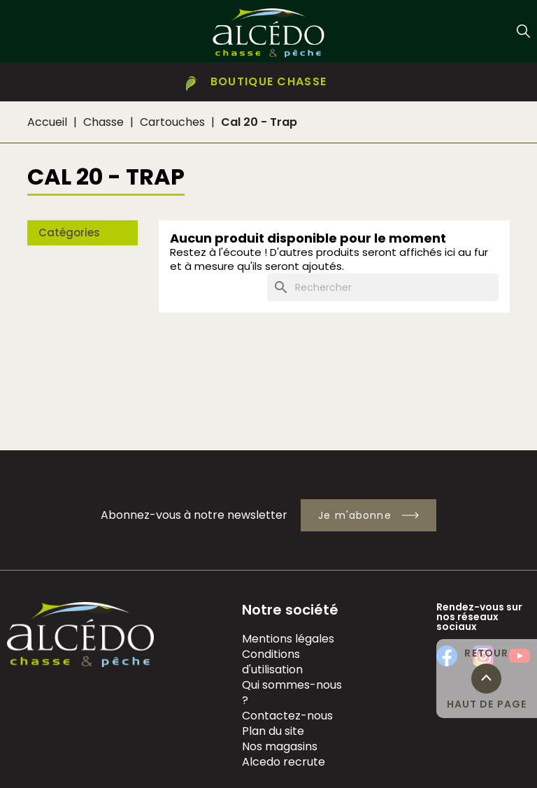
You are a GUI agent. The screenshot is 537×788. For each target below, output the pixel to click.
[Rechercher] (383, 287)
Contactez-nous (287, 716)
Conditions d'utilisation (272, 662)
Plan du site (273, 731)
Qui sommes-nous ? (292, 692)
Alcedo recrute (283, 762)
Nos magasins (279, 746)
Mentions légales (288, 639)
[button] (268, 82)
